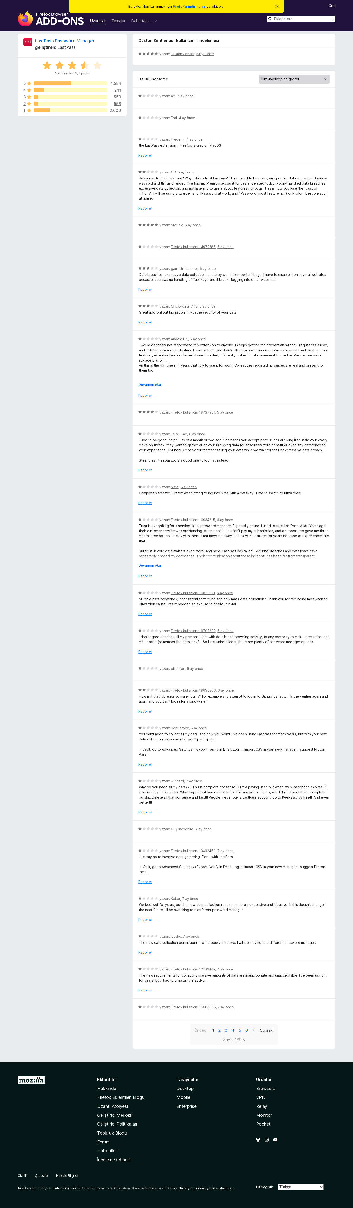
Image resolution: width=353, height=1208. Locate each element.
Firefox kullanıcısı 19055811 (193, 593)
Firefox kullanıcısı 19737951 (193, 412)
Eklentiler (107, 1079)
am (173, 96)
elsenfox (178, 669)
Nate (175, 487)
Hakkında (106, 1088)
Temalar (118, 20)
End (174, 118)
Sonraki (266, 1030)
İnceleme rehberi (113, 1159)
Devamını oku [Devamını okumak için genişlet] (149, 385)
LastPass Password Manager (65, 40)
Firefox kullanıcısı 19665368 (193, 1007)
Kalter (175, 899)
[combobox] (301, 19)
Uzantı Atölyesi (112, 1106)
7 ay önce (194, 781)
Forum (103, 1141)
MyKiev (177, 225)
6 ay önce (197, 434)
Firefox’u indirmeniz (189, 6)
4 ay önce (185, 96)
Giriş (331, 5)
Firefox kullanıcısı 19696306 (193, 690)
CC (173, 172)
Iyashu (176, 936)
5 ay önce (186, 172)
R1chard (177, 781)
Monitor (264, 1115)
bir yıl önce (205, 54)
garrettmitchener (184, 268)
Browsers (265, 1088)
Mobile (183, 1097)
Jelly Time (179, 434)
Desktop (185, 1088)
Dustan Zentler (182, 54)
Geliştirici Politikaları (117, 1124)
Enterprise (186, 1106)
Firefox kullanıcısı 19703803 (193, 631)
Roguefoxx (180, 728)
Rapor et (145, 155)
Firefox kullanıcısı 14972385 (193, 247)
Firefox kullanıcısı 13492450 (193, 851)
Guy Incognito (182, 829)
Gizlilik (23, 1176)
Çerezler (42, 1176)
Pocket (263, 1124)
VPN (260, 1097)
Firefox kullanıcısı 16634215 (193, 520)
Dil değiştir (264, 1187)
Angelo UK (179, 339)
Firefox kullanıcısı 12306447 (193, 969)
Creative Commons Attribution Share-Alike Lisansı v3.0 (125, 1188)
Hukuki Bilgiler (67, 1176)
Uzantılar (98, 20)
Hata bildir (107, 1150)
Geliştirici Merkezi (115, 1115)
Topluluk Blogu (112, 1132)
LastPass (66, 47)
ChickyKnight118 (184, 306)
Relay (261, 1106)
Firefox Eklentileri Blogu (120, 1097)
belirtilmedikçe (36, 1188)
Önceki (200, 1030)
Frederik (177, 139)
